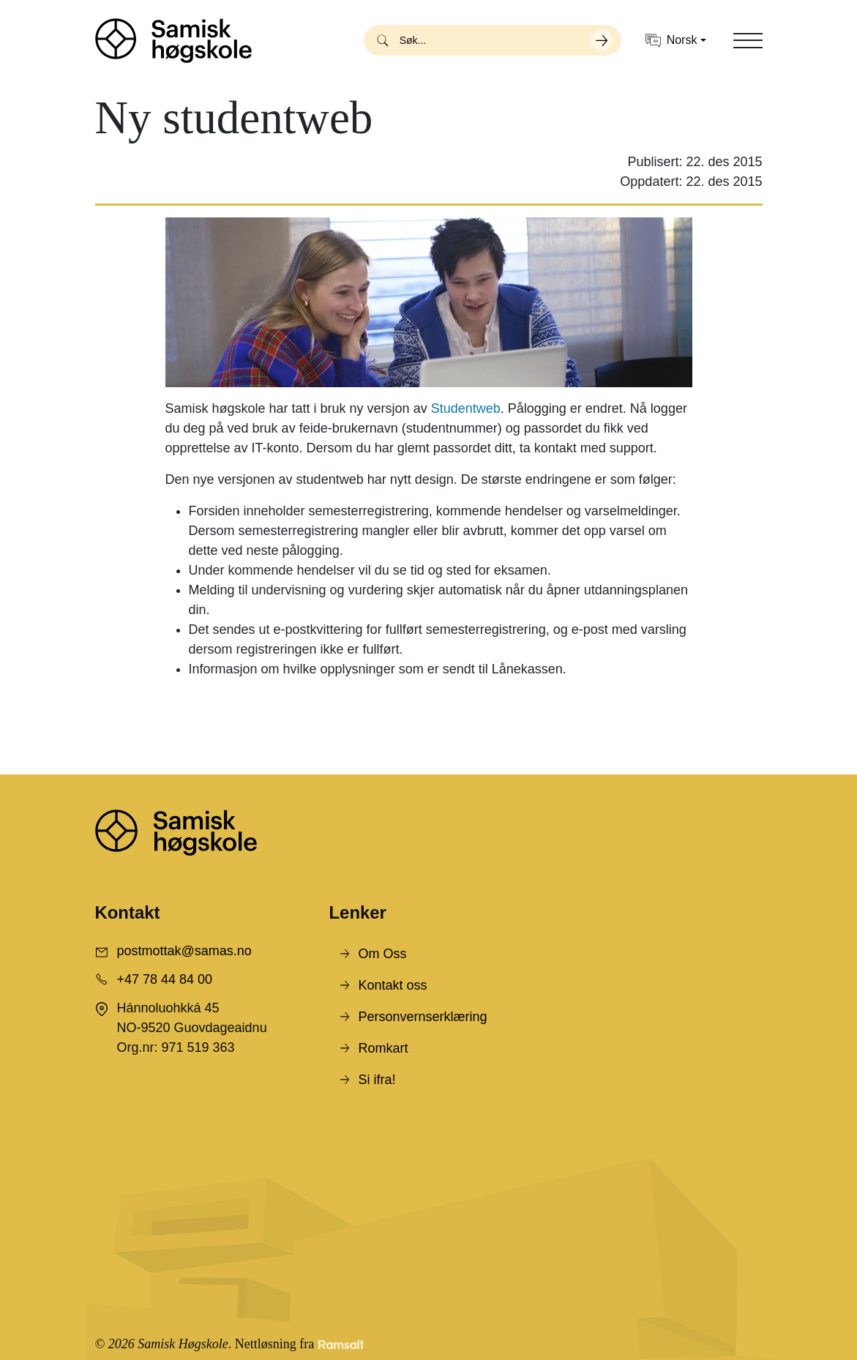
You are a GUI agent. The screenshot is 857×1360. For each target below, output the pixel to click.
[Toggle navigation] (748, 40)
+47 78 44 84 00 (165, 979)
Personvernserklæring (422, 1016)
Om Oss (382, 953)
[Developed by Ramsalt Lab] (341, 1344)
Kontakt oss (392, 985)
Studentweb (466, 408)
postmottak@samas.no (184, 951)
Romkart (383, 1048)
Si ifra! (376, 1079)
